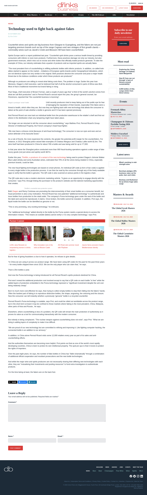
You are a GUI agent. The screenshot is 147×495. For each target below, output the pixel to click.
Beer (100, 471)
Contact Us (114, 481)
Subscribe (137, 8)
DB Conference (107, 8)
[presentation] (23, 430)
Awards (114, 467)
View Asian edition (11, 5)
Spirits (134, 471)
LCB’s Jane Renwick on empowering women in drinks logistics (20, 247)
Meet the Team (138, 467)
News (16, 15)
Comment (12, 402)
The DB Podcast (98, 15)
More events (123, 144)
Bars (94, 471)
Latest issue (123, 8)
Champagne (109, 471)
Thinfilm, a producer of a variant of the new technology (44, 157)
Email (60, 436)
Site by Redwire (138, 488)
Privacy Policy (96, 481)
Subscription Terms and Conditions (81, 481)
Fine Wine (119, 471)
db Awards (93, 8)
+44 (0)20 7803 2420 (137, 485)
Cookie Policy (106, 481)
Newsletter (130, 15)
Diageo (15, 191)
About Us (67, 481)
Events (81, 15)
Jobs (114, 15)
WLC (65, 15)
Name (11, 436)
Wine (128, 471)
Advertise (121, 481)
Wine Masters (32, 15)
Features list (129, 481)
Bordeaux (48, 15)
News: (88, 471)
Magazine (99, 467)
